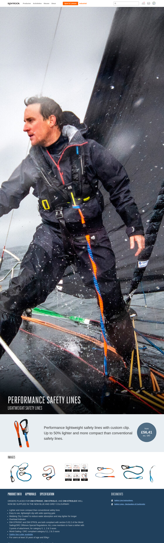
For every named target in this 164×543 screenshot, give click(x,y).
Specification (47, 494)
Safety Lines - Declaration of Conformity (129, 504)
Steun (53, 3)
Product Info (15, 494)
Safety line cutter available (21, 534)
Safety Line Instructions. (123, 500)
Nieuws (46, 3)
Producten (27, 3)
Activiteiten (37, 3)
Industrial (83, 3)
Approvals (30, 494)
